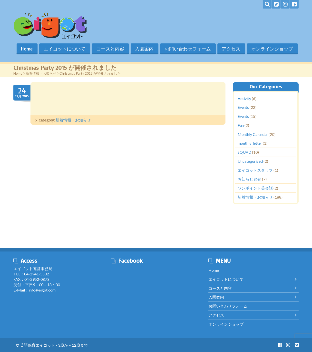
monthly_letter (250, 143)
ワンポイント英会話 (255, 188)
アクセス (231, 49)
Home (25, 49)
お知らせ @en (249, 179)
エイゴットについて (63, 49)
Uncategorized (250, 161)
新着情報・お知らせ (41, 73)
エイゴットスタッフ (255, 170)
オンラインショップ (272, 49)
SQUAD (244, 152)
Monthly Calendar (253, 134)
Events (243, 107)
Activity (244, 98)
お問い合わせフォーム (187, 49)
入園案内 (143, 49)
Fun (241, 125)
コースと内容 (109, 49)
